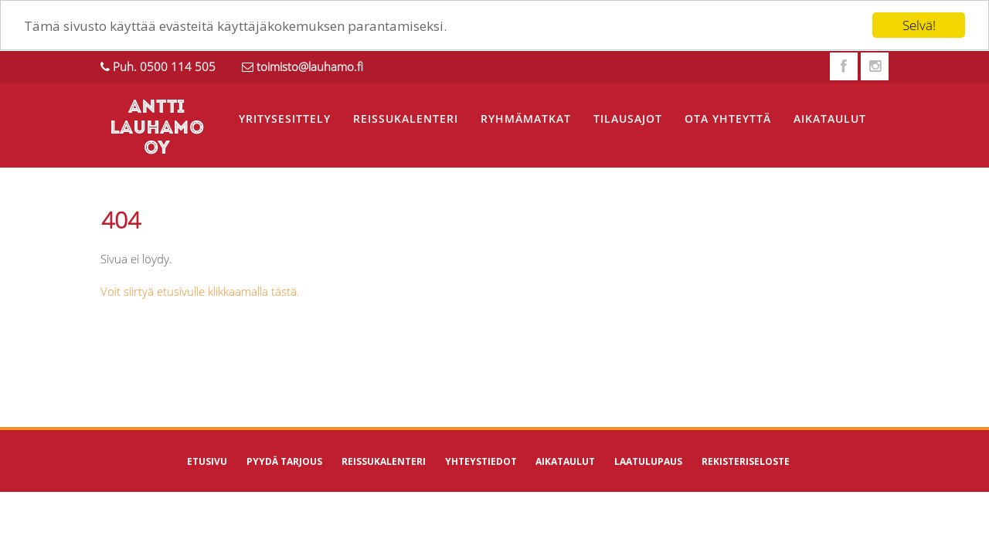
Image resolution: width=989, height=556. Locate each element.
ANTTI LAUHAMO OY (157, 128)
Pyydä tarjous (284, 461)
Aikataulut (830, 118)
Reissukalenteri (405, 118)
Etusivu (207, 461)
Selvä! (919, 25)
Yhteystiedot (481, 461)
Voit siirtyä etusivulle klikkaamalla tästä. (200, 291)
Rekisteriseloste (746, 461)
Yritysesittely (285, 118)
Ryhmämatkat (526, 118)
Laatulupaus (648, 461)
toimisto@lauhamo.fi (310, 66)
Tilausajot (627, 118)
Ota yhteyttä (728, 118)
